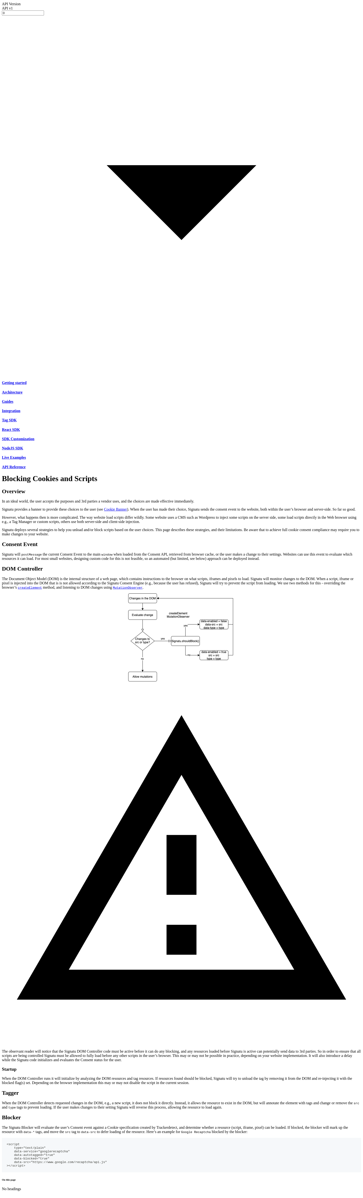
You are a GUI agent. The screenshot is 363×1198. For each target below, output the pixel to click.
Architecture (12, 392)
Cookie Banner (115, 509)
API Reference (14, 467)
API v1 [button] (7, 8)
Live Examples (14, 457)
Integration (11, 411)
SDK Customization (18, 439)
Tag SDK (9, 420)
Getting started (14, 383)
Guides (7, 401)
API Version (11, 4)
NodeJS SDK (12, 448)
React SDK (11, 430)
